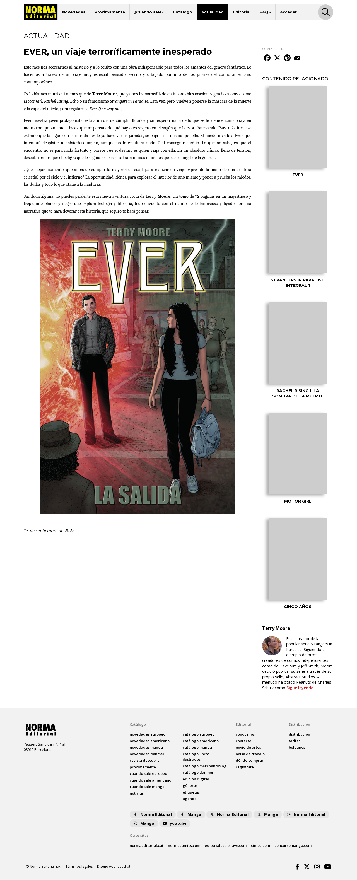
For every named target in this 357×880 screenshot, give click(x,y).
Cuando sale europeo (148, 773)
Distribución (299, 724)
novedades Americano (150, 740)
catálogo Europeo (198, 734)
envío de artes (248, 747)
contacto (243, 740)
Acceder (288, 12)
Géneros (190, 785)
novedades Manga (146, 747)
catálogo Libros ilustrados (196, 756)
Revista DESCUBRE (145, 760)
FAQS (265, 12)
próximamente (143, 767)
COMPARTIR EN (272, 49)
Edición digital (196, 779)
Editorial (241, 12)
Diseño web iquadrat (113, 866)
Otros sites (139, 835)
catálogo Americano (201, 740)
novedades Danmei (147, 753)
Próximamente (110, 12)
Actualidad (212, 12)
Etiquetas (191, 792)
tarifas (294, 740)
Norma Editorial (152, 814)
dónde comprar (250, 760)
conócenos (245, 734)
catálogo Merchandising (204, 765)
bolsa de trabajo (250, 753)
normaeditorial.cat (146, 845)
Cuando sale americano (150, 780)
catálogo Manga (197, 747)
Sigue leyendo (299, 687)
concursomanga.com (293, 845)
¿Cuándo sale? (149, 12)
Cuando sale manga (147, 786)
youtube (174, 823)
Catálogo (182, 12)
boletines (297, 747)
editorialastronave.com (226, 845)
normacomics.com (184, 845)
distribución (299, 734)
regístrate (245, 767)
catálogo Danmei (198, 772)
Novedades (73, 12)
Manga (190, 814)
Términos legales (79, 866)
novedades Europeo (147, 734)
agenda (190, 798)
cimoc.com (260, 845)
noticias (137, 793)
